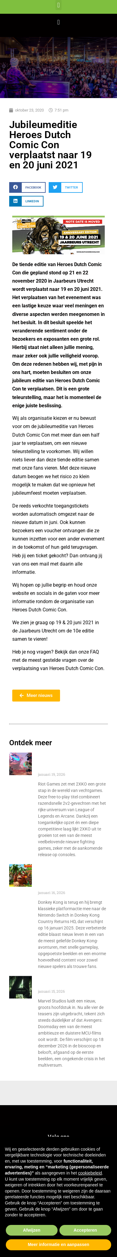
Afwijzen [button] (31, 1230)
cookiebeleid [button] (90, 1173)
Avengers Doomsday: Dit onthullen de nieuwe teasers (73, 982)
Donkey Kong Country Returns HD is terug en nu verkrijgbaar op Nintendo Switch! (69, 877)
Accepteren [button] (85, 1230)
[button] (58, 5)
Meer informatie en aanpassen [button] (58, 1244)
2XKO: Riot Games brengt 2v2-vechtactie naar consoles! (69, 762)
